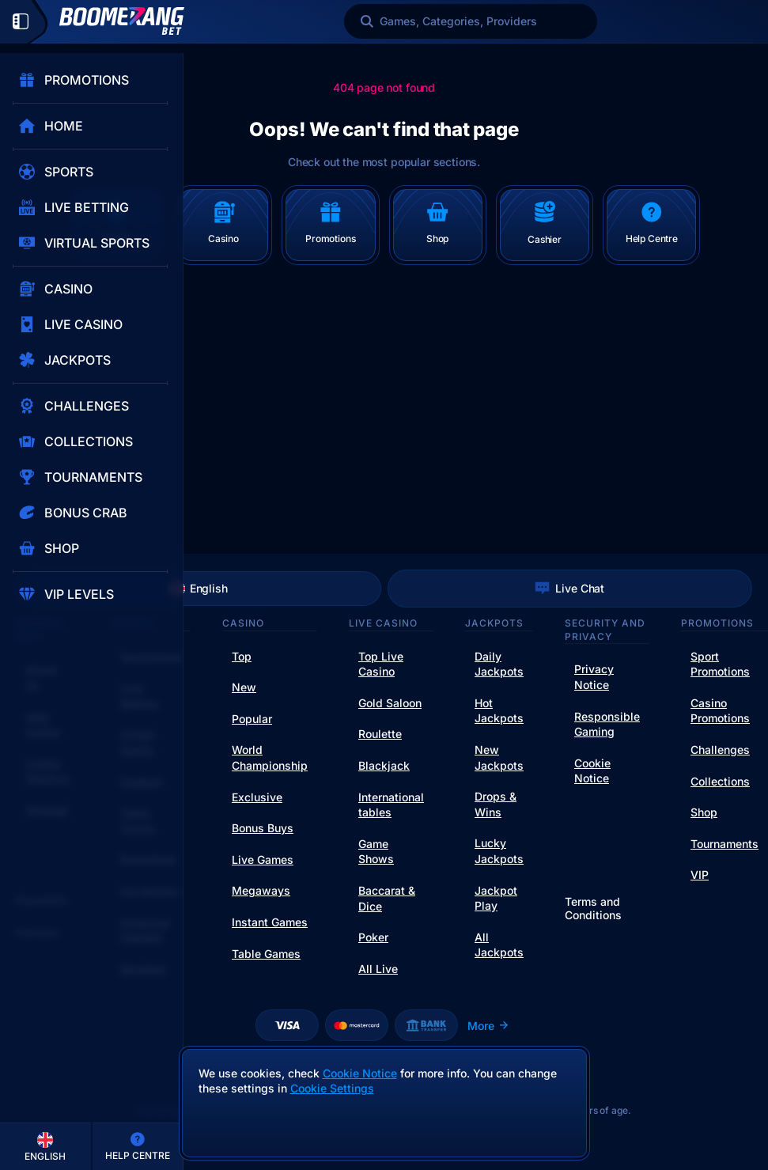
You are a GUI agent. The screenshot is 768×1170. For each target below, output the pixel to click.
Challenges (720, 749)
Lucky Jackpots (499, 850)
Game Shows (376, 851)
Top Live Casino (380, 664)
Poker (373, 937)
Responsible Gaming (607, 724)
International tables (391, 805)
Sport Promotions (720, 664)
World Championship (270, 757)
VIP (699, 874)
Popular (252, 718)
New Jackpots (499, 757)
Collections (720, 781)
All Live (378, 968)
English (198, 588)
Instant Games (270, 922)
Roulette (380, 733)
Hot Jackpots (499, 710)
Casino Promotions (720, 710)
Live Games (262, 859)
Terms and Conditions (593, 908)
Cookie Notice (592, 771)
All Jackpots (499, 945)
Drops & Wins (495, 804)
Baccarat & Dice (386, 898)
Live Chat (569, 588)
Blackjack (384, 765)
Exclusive (257, 797)
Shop (703, 812)
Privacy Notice (594, 676)
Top (242, 656)
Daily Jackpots (499, 664)
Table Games (266, 953)
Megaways (261, 890)
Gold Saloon (390, 703)
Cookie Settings (332, 1088)
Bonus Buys (262, 828)
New (244, 687)
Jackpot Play (496, 898)
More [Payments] (488, 1025)
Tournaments (724, 843)
